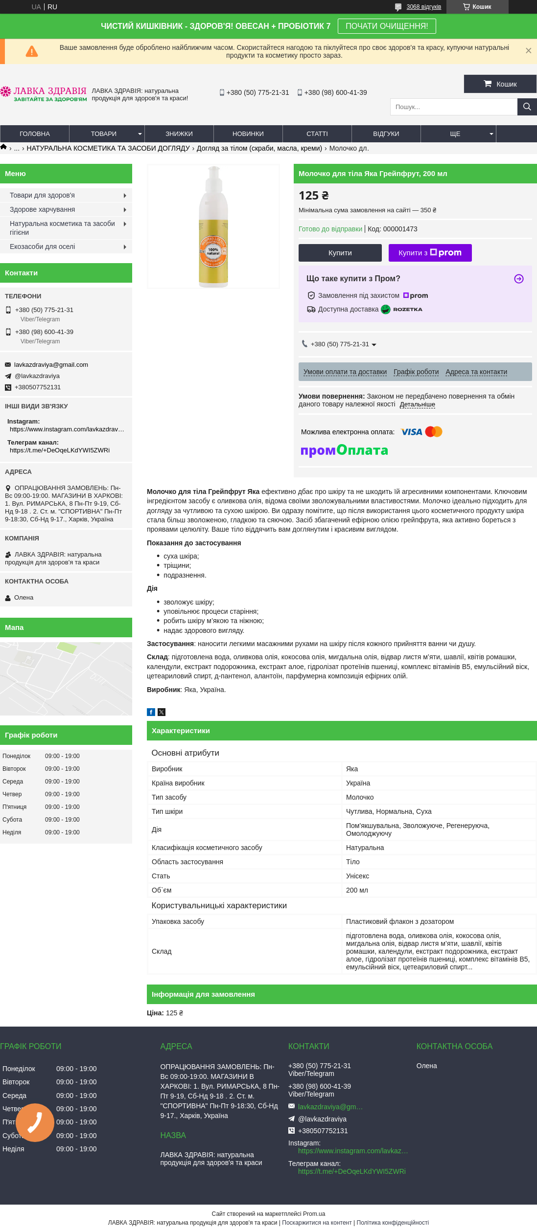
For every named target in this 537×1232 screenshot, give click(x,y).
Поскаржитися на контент (316, 1222)
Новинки (248, 133)
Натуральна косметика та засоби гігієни (62, 228)
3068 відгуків (424, 6)
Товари (104, 133)
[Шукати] (527, 106)
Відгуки (386, 133)
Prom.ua (314, 1213)
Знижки (179, 133)
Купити (340, 252)
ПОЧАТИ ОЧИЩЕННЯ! (387, 26)
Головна (35, 133)
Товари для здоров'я (42, 195)
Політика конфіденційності (393, 1222)
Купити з (430, 252)
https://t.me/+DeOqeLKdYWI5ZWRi (60, 450)
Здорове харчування (42, 209)
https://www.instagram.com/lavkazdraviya (67, 429)
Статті (317, 133)
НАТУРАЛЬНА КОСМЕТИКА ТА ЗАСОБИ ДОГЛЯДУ (108, 148)
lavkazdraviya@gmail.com (51, 364)
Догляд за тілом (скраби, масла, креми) (259, 148)
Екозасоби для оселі (42, 246)
